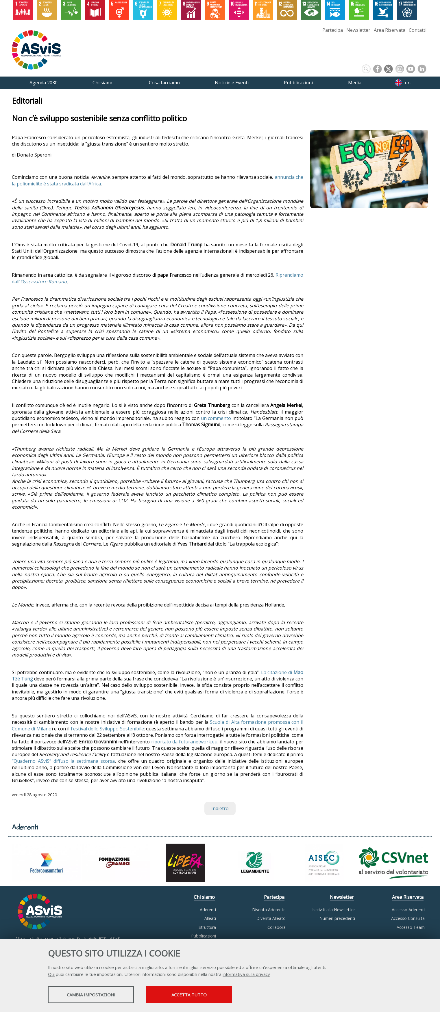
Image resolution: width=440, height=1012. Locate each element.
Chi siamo (204, 897)
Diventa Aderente (269, 909)
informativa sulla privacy (246, 974)
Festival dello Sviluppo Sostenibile (107, 728)
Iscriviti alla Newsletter (333, 909)
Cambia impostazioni (93, 995)
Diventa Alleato (271, 918)
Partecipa (332, 30)
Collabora (276, 927)
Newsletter (358, 30)
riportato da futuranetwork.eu (184, 741)
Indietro (220, 808)
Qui (51, 974)
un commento (216, 418)
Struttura (207, 927)
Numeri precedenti (337, 918)
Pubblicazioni (203, 936)
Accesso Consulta (408, 918)
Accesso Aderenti (408, 909)
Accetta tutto (197, 995)
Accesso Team (411, 927)
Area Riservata (389, 30)
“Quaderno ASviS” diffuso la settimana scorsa (63, 761)
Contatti (417, 30)
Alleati (210, 918)
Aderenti (208, 909)
